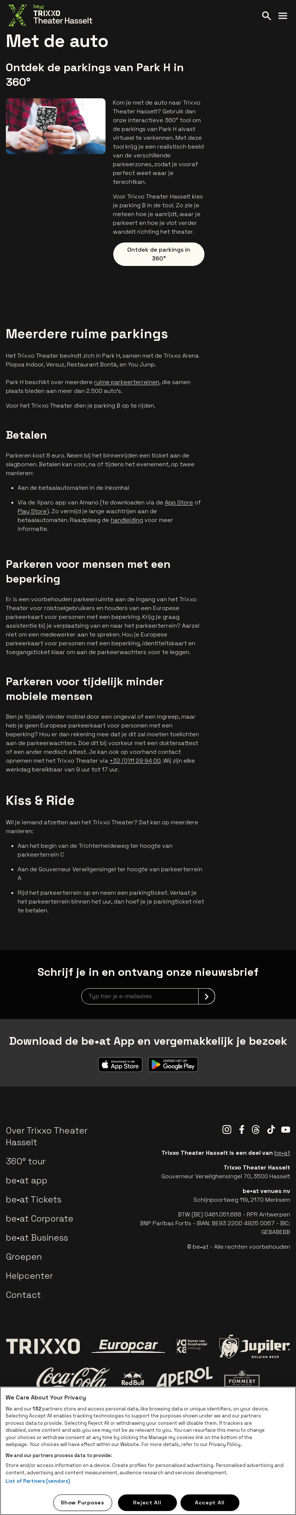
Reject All (147, 1502)
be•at (282, 1153)
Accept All (210, 1502)
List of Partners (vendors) (38, 1481)
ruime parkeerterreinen (126, 382)
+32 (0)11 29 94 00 (135, 760)
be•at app (26, 1180)
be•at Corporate (40, 1218)
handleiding (127, 520)
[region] (148, 1451)
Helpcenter (29, 1275)
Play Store (32, 511)
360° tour (26, 1161)
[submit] (206, 996)
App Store (179, 502)
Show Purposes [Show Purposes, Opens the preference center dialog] (82, 1502)
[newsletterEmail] (148, 996)
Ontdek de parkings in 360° (158, 254)
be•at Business (37, 1237)
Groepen (24, 1256)
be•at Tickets (33, 1199)
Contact (23, 1294)
